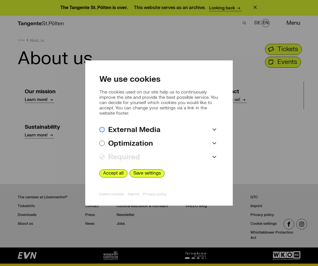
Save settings (147, 173)
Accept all (113, 173)
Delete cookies (111, 194)
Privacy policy (155, 194)
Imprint (133, 194)
